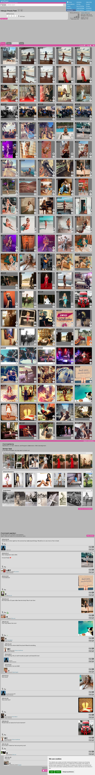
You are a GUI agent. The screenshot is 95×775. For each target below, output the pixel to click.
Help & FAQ (89, 2)
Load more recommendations (85, 508)
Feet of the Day (80, 6)
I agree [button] (51, 771)
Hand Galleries (80, 10)
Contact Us (89, 10)
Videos (68, 6)
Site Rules (78, 2)
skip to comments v (89, 441)
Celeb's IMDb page (85, 12)
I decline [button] (58, 771)
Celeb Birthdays (80, 8)
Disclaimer (88, 8)
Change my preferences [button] (68, 771)
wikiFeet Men (70, 10)
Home (70, 2)
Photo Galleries (70, 4)
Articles (78, 4)
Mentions (69, 8)
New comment (90, 535)
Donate (88, 4)
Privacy (88, 6)
